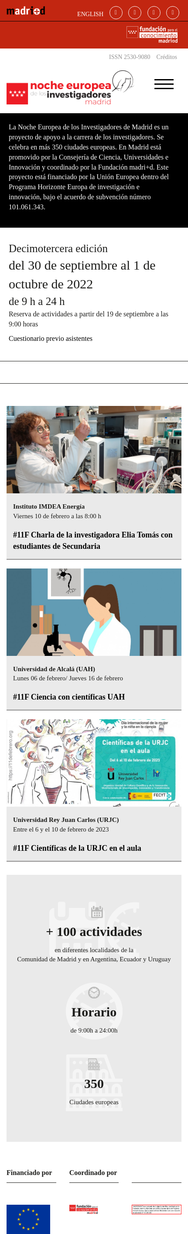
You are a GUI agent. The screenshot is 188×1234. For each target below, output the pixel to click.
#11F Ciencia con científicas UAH (69, 697)
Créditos (167, 57)
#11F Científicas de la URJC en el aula (77, 848)
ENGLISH (90, 14)
